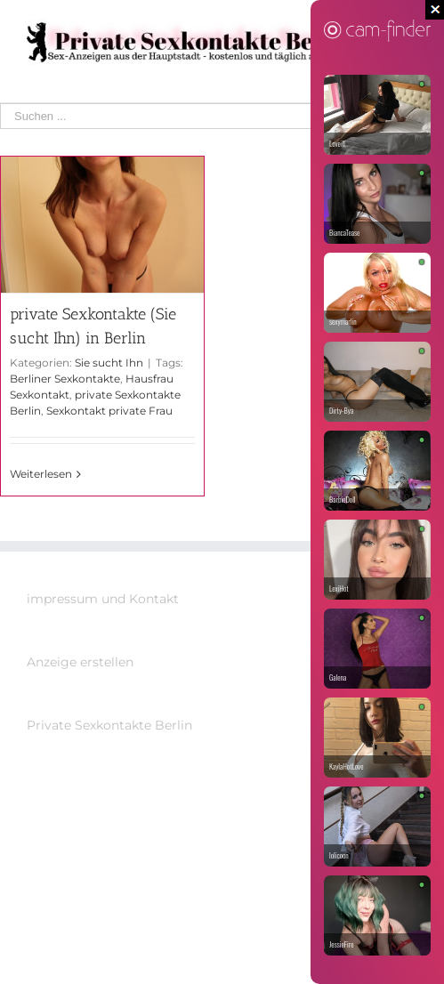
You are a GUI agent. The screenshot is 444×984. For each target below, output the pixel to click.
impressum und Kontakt (103, 599)
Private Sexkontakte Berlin (109, 725)
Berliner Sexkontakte (65, 378)
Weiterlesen (41, 473)
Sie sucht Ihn (109, 362)
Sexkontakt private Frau (109, 410)
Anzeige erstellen (80, 662)
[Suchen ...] (209, 116)
